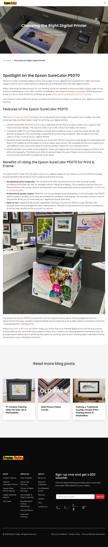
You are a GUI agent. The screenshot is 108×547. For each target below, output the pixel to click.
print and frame (21, 329)
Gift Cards (7, 501)
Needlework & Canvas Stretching (26, 503)
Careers (41, 499)
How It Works (26, 478)
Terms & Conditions (59, 534)
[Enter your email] (75, 496)
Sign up (100, 496)
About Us (42, 478)
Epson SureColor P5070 (18, 117)
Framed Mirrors (26, 510)
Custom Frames (9, 478)
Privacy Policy (74, 534)
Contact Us (42, 507)
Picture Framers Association (93, 534)
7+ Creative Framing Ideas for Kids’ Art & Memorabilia (16, 410)
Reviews (41, 495)
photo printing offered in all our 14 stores (71, 94)
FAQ (40, 503)
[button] (105, 3)
